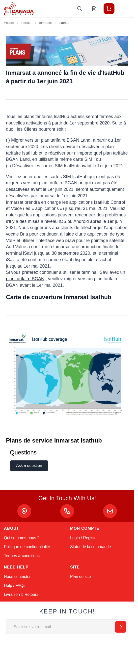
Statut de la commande (90, 547)
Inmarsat (45, 23)
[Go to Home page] (19, 8)
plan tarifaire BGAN (25, 278)
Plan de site (80, 576)
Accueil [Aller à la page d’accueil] (9, 23)
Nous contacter (17, 576)
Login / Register (84, 538)
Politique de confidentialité (27, 547)
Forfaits (26, 23)
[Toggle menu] (122, 9)
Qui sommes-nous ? (21, 538)
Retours (31, 594)
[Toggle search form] (80, 9)
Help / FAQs (14, 585)
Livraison (12, 594)
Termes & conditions (22, 556)
